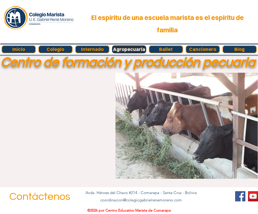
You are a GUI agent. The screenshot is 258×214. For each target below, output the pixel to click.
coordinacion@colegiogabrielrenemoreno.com (141, 199)
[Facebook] (240, 196)
